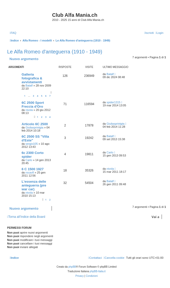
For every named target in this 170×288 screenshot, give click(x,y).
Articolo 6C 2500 (35, 124)
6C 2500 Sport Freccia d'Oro (33, 104)
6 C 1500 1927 (33, 169)
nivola (29, 109)
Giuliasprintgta (34, 127)
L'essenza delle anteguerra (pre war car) (34, 185)
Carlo (28, 160)
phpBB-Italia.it (97, 271)
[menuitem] (13, 33)
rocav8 (29, 172)
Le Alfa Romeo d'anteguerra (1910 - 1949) (54, 51)
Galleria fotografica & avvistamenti (32, 78)
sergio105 (31, 143)
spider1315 (113, 102)
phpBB (72, 266)
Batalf (29, 85)
